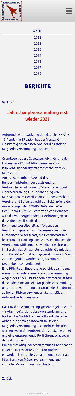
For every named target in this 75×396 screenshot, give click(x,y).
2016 (37, 74)
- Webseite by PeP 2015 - (37, 393)
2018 (37, 62)
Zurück (7, 379)
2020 (37, 50)
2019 (37, 56)
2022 (37, 38)
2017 (37, 68)
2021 (37, 44)
